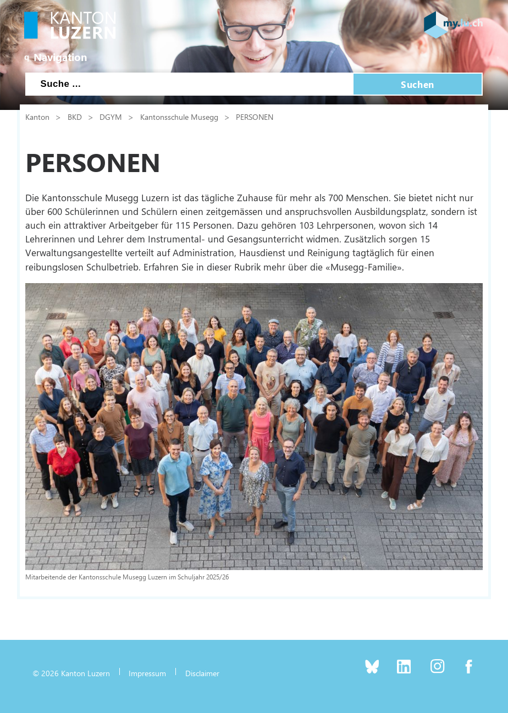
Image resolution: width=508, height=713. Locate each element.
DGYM (111, 116)
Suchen (417, 84)
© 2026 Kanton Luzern (71, 673)
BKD (75, 116)
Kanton (37, 116)
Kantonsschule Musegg (179, 116)
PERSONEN (254, 116)
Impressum (147, 673)
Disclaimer (202, 673)
